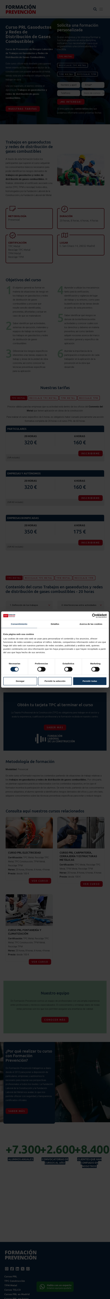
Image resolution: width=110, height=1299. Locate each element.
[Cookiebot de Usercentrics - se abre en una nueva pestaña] (94, 616)
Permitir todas (90, 681)
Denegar (20, 681)
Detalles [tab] (55, 624)
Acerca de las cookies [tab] (90, 624)
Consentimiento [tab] (19, 624)
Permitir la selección (55, 681)
